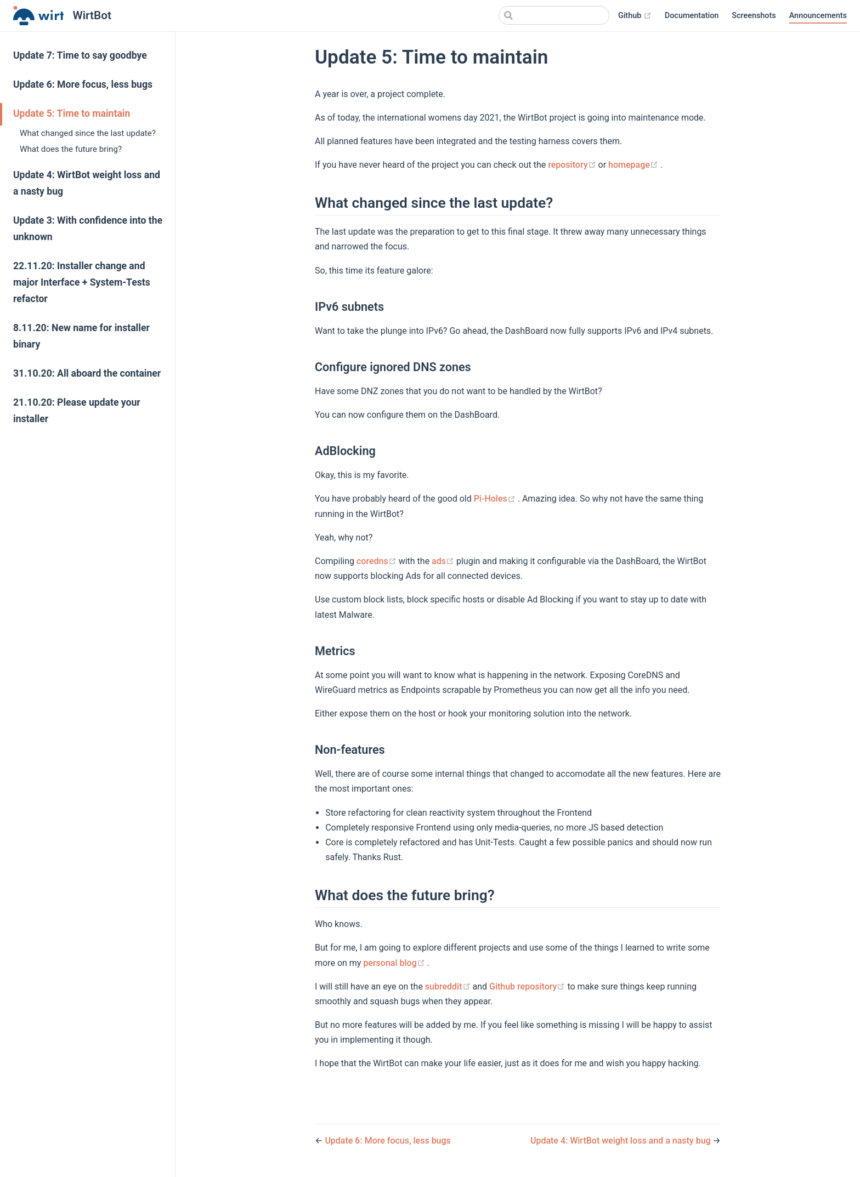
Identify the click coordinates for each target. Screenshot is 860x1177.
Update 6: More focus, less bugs (82, 84)
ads (444, 561)
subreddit (449, 986)
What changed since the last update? (88, 133)
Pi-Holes (496, 498)
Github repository (528, 986)
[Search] (554, 15)
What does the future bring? (71, 149)
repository (573, 165)
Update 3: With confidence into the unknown (87, 228)
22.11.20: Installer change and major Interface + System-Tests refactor (81, 282)
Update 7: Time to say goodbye (80, 55)
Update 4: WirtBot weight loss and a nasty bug (86, 183)
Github (635, 16)
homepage (634, 165)
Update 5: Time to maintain (71, 113)
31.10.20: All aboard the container (87, 373)
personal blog (395, 963)
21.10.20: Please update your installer (76, 410)
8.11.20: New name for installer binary (81, 336)
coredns (378, 561)
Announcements (818, 15)
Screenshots (754, 15)
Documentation (692, 15)
